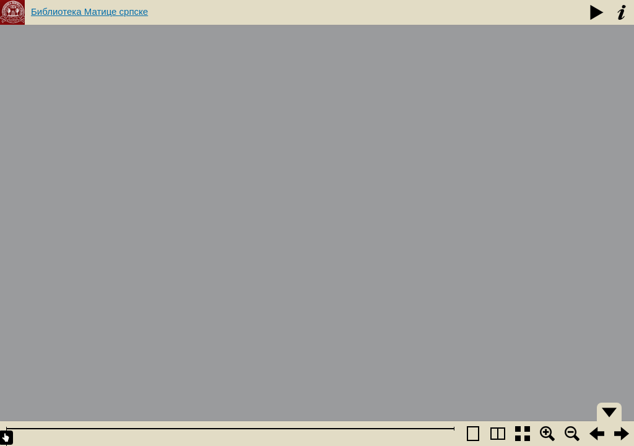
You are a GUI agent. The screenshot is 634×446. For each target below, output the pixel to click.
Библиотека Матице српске (89, 11)
